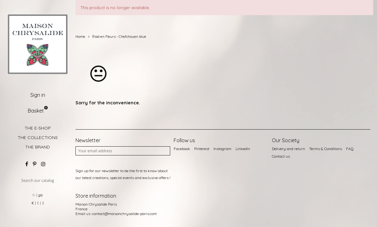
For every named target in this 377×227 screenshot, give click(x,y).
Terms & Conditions (325, 148)
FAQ (350, 148)
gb (40, 195)
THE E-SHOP (38, 128)
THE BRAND (37, 147)
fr (34, 195)
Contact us (281, 156)
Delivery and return (288, 148)
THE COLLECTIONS (38, 137)
